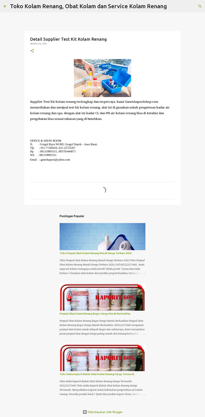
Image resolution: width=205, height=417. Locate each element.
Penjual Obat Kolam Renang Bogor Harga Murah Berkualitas (95, 313)
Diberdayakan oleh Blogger (103, 412)
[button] (32, 51)
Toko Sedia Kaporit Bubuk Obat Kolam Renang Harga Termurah (97, 374)
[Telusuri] (172, 6)
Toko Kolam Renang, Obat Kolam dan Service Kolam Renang (88, 6)
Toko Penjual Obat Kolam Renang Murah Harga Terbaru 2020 (95, 253)
